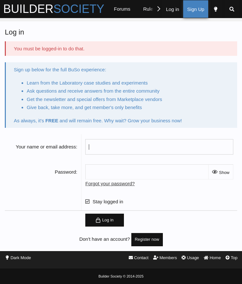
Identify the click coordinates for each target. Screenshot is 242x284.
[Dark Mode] (215, 9)
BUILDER (53, 8)
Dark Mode (21, 257)
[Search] (232, 9)
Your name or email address (46, 146)
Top (231, 257)
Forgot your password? (110, 183)
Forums (122, 9)
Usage (190, 257)
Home (212, 257)
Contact (138, 257)
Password (65, 172)
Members (165, 257)
